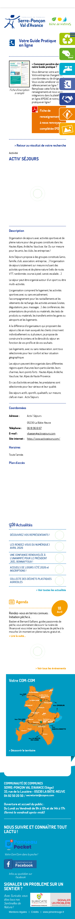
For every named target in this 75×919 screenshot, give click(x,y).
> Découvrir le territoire (22, 750)
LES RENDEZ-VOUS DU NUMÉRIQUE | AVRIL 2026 (30, 546)
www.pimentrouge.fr (53, 912)
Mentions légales (18, 912)
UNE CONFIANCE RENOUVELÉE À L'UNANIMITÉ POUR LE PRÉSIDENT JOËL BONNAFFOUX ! (28, 558)
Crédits (35, 912)
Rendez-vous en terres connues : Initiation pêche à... (29, 615)
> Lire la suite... (17, 636)
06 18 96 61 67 (34, 428)
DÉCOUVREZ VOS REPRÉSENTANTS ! (30, 535)
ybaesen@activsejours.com (41, 433)
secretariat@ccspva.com (40, 795)
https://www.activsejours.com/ (43, 438)
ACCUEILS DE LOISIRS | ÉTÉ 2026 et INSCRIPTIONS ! (29, 569)
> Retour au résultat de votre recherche (40, 145)
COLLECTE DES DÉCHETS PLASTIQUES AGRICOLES (31, 580)
